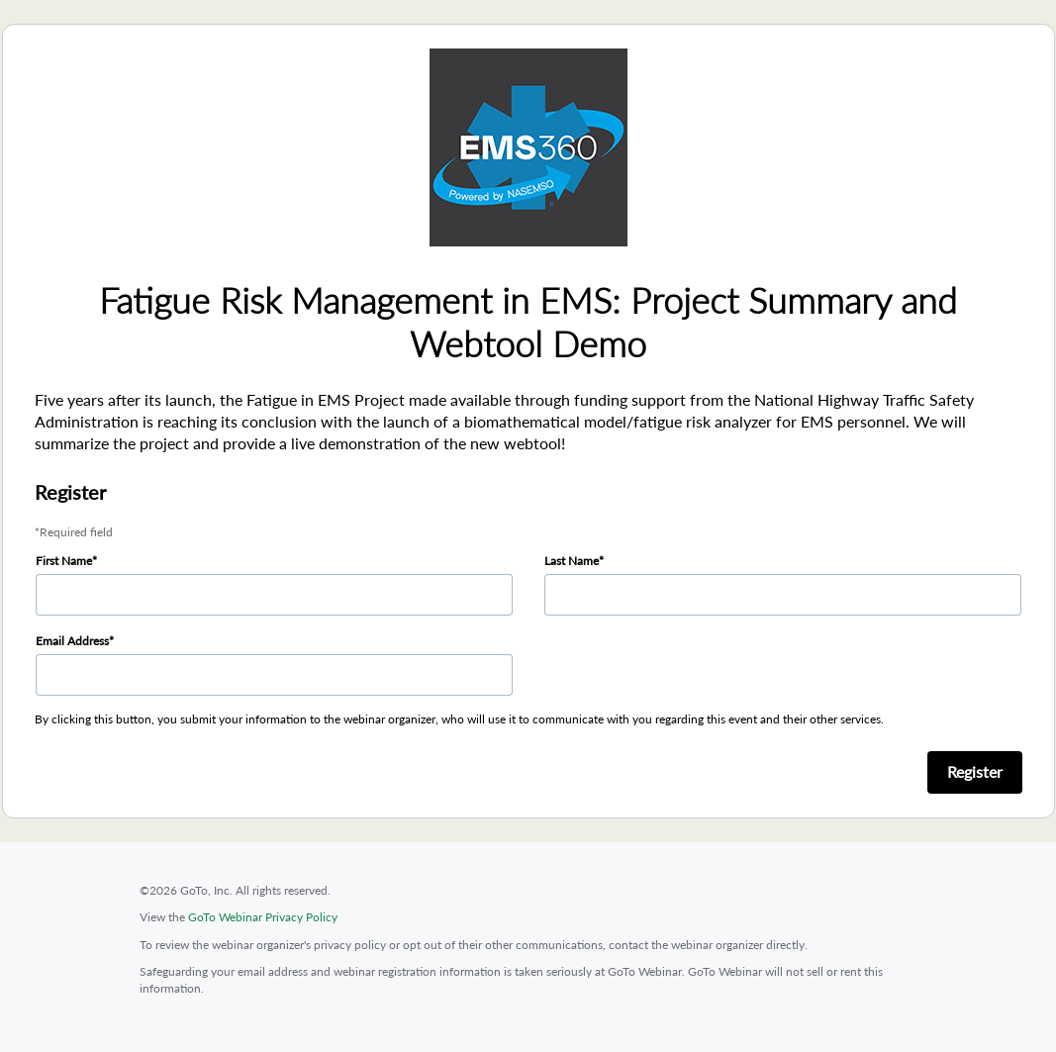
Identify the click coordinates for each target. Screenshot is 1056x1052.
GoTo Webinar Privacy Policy (262, 916)
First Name (64, 560)
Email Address (72, 640)
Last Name (571, 560)
